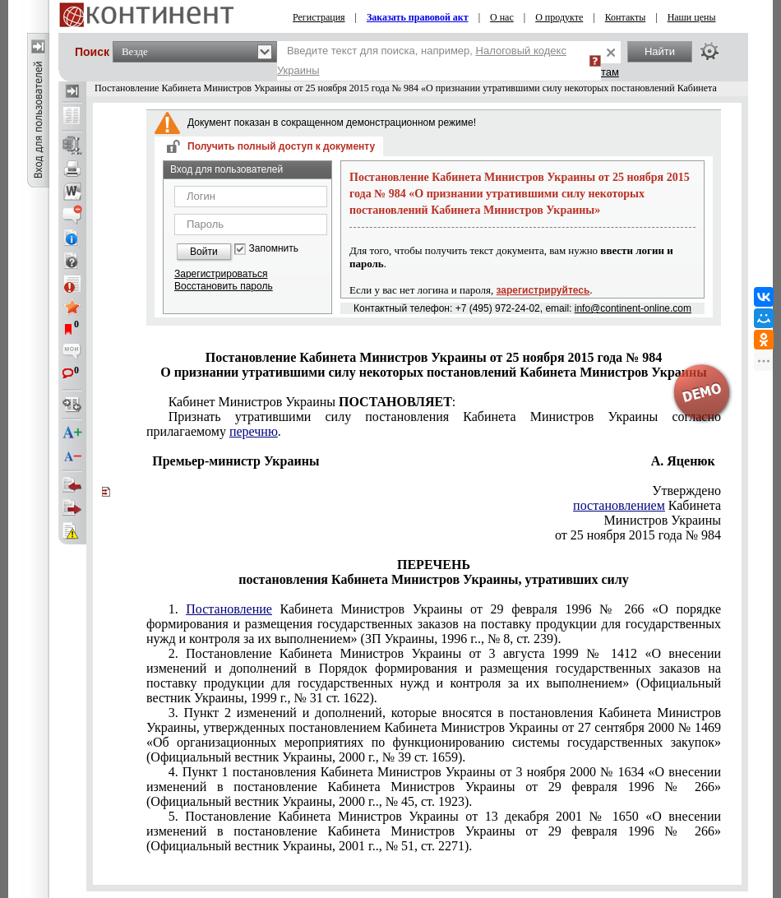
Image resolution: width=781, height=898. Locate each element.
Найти (660, 51)
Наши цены (692, 17)
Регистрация (319, 17)
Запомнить (273, 248)
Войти (204, 251)
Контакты (625, 17)
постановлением (619, 505)
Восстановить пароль (223, 286)
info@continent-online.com (633, 308)
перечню (253, 431)
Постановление (229, 609)
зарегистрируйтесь (543, 290)
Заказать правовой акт (418, 17)
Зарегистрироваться (220, 274)
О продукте (559, 17)
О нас (502, 17)
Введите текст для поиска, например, (421, 60)
